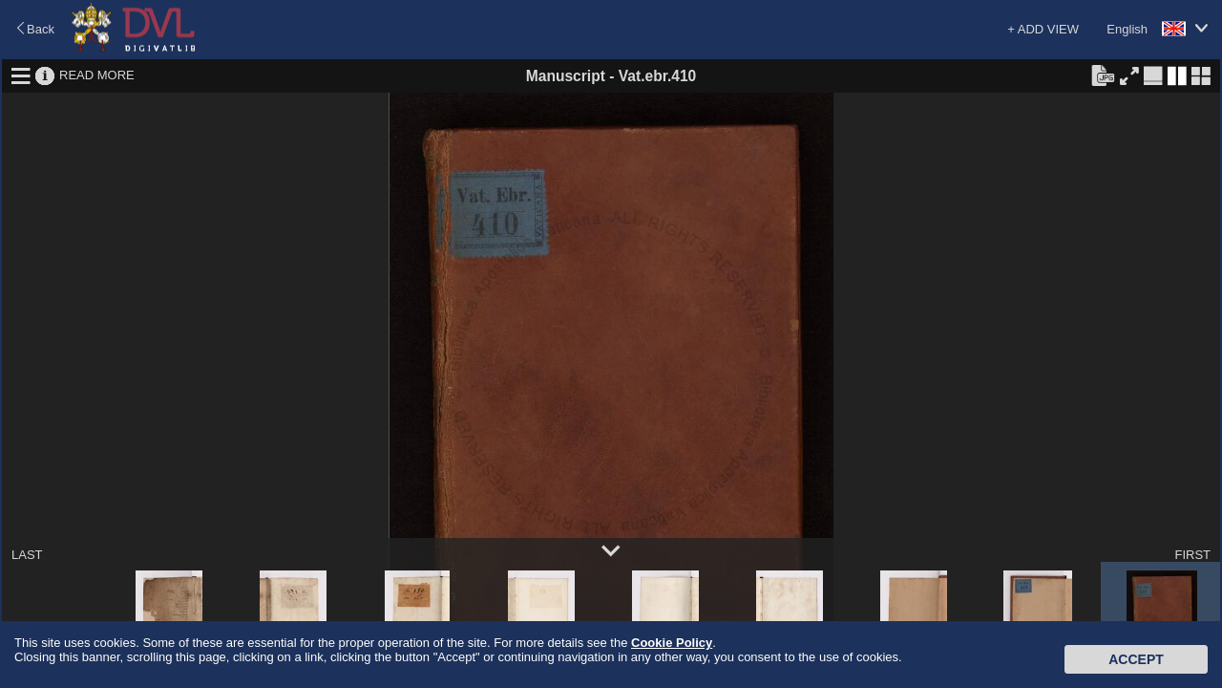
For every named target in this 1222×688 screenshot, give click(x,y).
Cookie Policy (671, 642)
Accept (1136, 659)
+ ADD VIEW (1043, 29)
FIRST (1192, 555)
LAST (27, 555)
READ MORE (97, 75)
